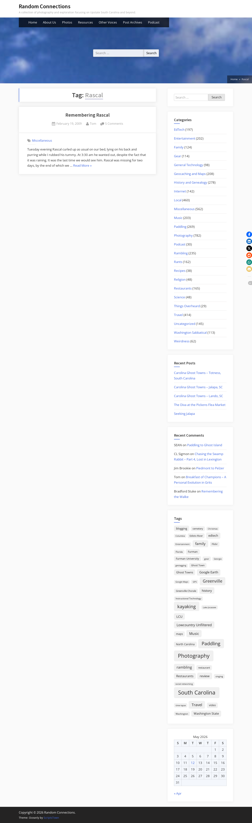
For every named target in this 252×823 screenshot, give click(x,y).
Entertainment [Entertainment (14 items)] (182, 544)
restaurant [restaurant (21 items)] (204, 667)
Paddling (180, 226)
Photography (183, 235)
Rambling (181, 253)
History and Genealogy (190, 182)
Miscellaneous (42, 140)
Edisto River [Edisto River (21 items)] (196, 535)
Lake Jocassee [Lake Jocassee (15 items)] (209, 607)
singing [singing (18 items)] (219, 676)
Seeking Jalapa (184, 413)
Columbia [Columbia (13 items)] (180, 536)
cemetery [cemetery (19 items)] (198, 528)
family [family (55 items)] (200, 543)
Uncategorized (184, 323)
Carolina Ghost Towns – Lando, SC (198, 396)
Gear (177, 156)
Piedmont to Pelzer (210, 468)
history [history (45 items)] (207, 590)
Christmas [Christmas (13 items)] (213, 528)
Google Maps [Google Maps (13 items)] (181, 582)
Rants (178, 262)
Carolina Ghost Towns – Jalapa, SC (198, 387)
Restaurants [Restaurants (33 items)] (185, 676)
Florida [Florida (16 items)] (179, 551)
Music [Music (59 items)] (194, 633)
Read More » (82, 166)
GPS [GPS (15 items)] (195, 581)
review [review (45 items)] (204, 676)
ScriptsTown (51, 817)
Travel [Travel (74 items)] (197, 704)
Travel (178, 315)
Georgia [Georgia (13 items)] (218, 559)
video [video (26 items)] (212, 705)
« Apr (177, 793)
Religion (180, 279)
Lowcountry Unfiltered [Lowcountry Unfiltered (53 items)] (194, 624)
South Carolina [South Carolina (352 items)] (196, 692)
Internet (180, 191)
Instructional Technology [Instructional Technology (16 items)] (188, 598)
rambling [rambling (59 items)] (184, 667)
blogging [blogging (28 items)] (181, 528)
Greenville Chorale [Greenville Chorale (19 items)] (186, 591)
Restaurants (183, 288)
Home (32, 22)
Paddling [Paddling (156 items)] (211, 643)
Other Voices (108, 22)
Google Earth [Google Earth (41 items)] (208, 572)
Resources (85, 22)
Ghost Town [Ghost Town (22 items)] (198, 565)
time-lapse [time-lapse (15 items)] (181, 705)
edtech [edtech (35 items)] (213, 535)
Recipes (179, 270)
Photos (67, 22)
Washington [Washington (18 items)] (182, 713)
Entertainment (184, 138)
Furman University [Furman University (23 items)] (187, 558)
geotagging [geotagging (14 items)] (180, 565)
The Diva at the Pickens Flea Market (199, 405)
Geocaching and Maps (190, 174)
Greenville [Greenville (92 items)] (212, 581)
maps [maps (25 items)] (179, 634)
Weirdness (182, 341)
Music (178, 218)
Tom (93, 123)
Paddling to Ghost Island (204, 445)
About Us (49, 22)
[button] (249, 234)
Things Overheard (187, 306)
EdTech (179, 129)
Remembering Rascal (87, 115)
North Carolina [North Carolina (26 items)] (185, 644)
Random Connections (44, 6)
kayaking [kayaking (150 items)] (186, 606)
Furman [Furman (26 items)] (193, 551)
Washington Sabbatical (190, 332)
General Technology (188, 165)
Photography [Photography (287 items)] (193, 655)
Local (177, 200)
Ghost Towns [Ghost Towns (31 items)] (184, 572)
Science (179, 297)
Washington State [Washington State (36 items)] (206, 713)
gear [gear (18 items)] (206, 558)
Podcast (153, 22)
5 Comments (114, 123)
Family (179, 147)
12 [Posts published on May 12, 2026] (193, 763)
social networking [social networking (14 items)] (184, 683)
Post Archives (132, 22)
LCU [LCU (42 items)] (179, 616)
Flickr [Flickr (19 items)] (215, 544)
